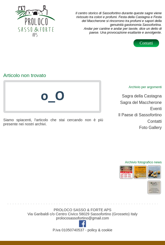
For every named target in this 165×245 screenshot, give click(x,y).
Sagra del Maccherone (141, 102)
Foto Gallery (150, 127)
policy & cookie (100, 230)
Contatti (146, 43)
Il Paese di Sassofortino (140, 115)
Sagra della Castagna (142, 96)
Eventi (156, 108)
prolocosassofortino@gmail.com (82, 218)
